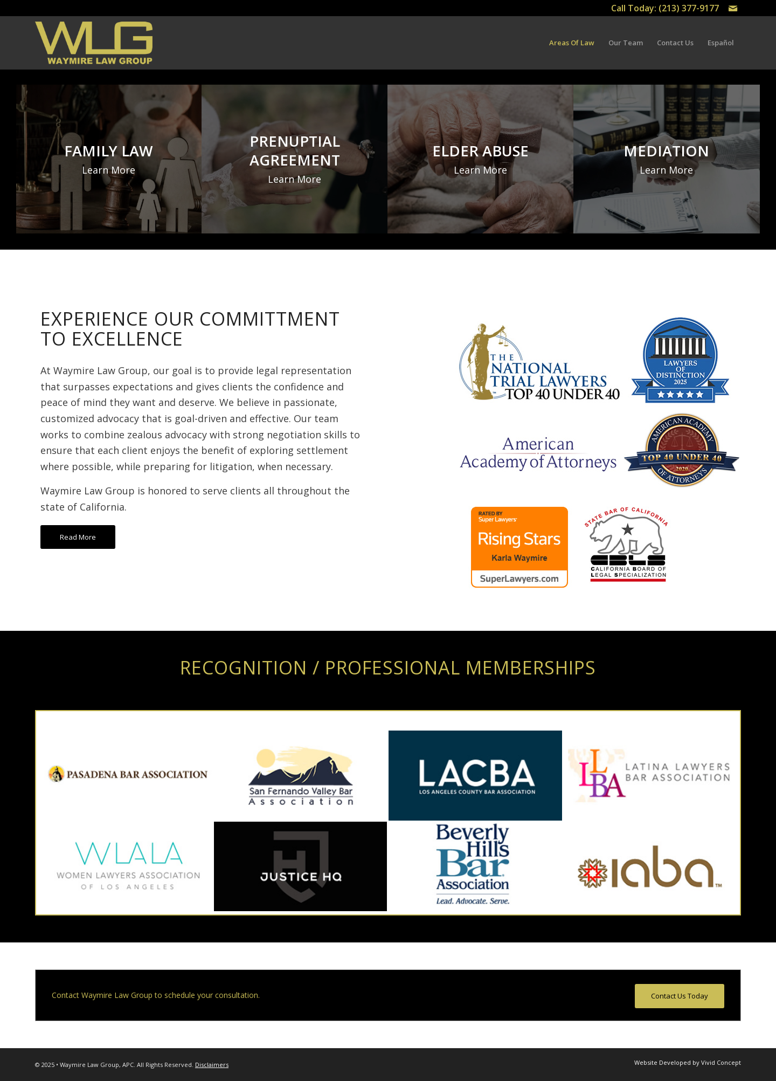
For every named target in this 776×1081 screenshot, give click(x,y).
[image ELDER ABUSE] (481, 159)
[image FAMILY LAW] (109, 159)
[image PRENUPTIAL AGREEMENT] (295, 159)
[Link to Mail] (733, 8)
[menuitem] (571, 43)
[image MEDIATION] (667, 159)
